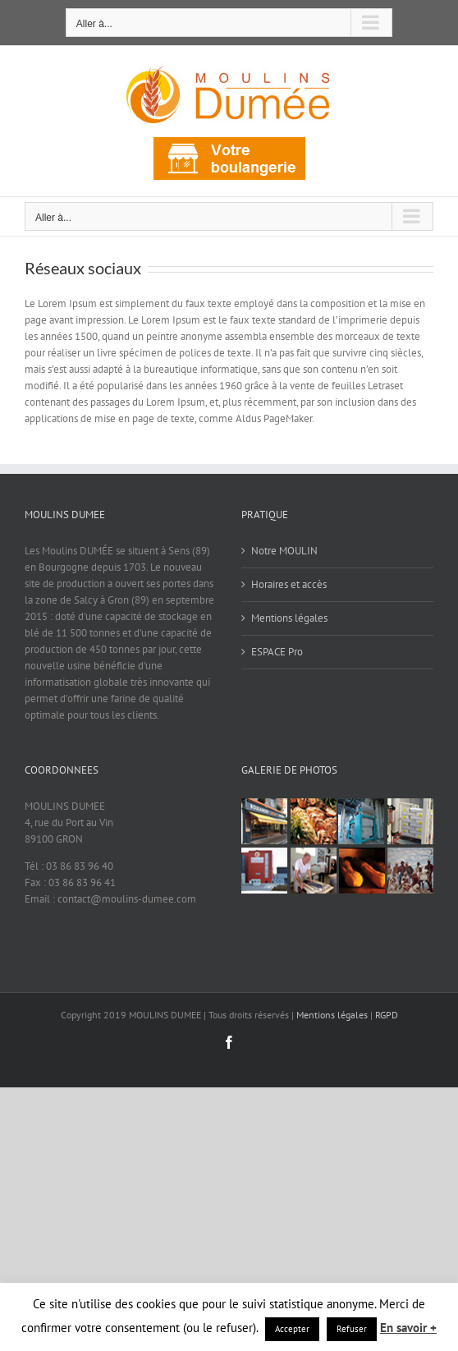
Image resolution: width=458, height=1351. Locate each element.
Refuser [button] (352, 1329)
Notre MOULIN (284, 551)
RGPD (386, 1015)
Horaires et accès (289, 584)
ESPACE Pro (277, 652)
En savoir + (408, 1327)
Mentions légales (289, 618)
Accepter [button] (292, 1329)
